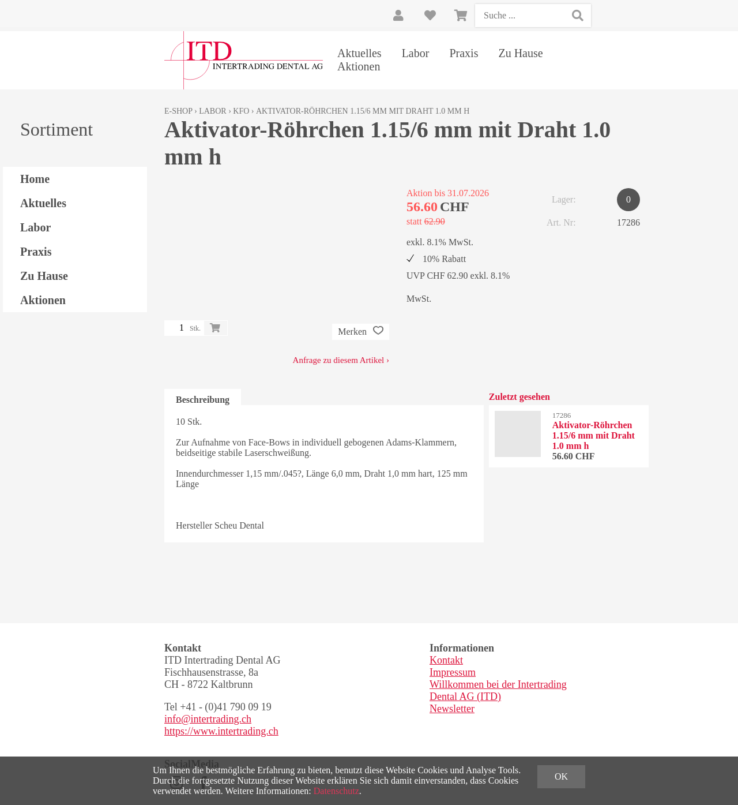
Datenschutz (336, 791)
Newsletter (452, 708)
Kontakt (446, 660)
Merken (360, 332)
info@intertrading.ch (207, 719)
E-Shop (178, 111)
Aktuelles (359, 53)
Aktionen (358, 66)
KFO (241, 111)
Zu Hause (520, 53)
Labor (416, 53)
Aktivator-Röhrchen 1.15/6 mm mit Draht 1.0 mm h (362, 111)
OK (561, 776)
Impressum (453, 672)
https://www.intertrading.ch (221, 731)
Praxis (463, 53)
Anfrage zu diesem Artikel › (341, 360)
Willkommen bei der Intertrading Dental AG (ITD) (498, 690)
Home (35, 179)
